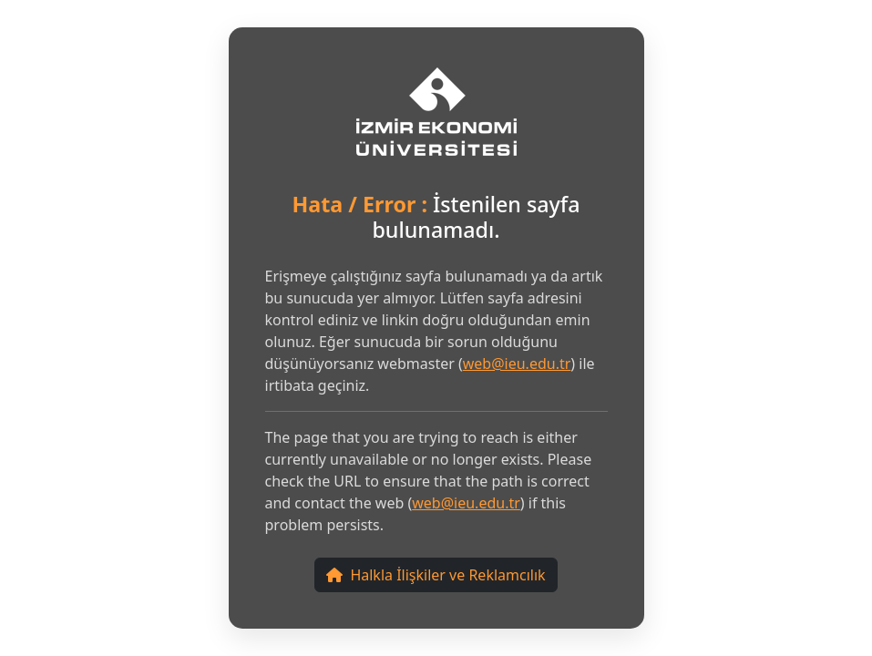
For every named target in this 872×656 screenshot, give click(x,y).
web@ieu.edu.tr (517, 364)
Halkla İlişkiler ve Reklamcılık (435, 575)
